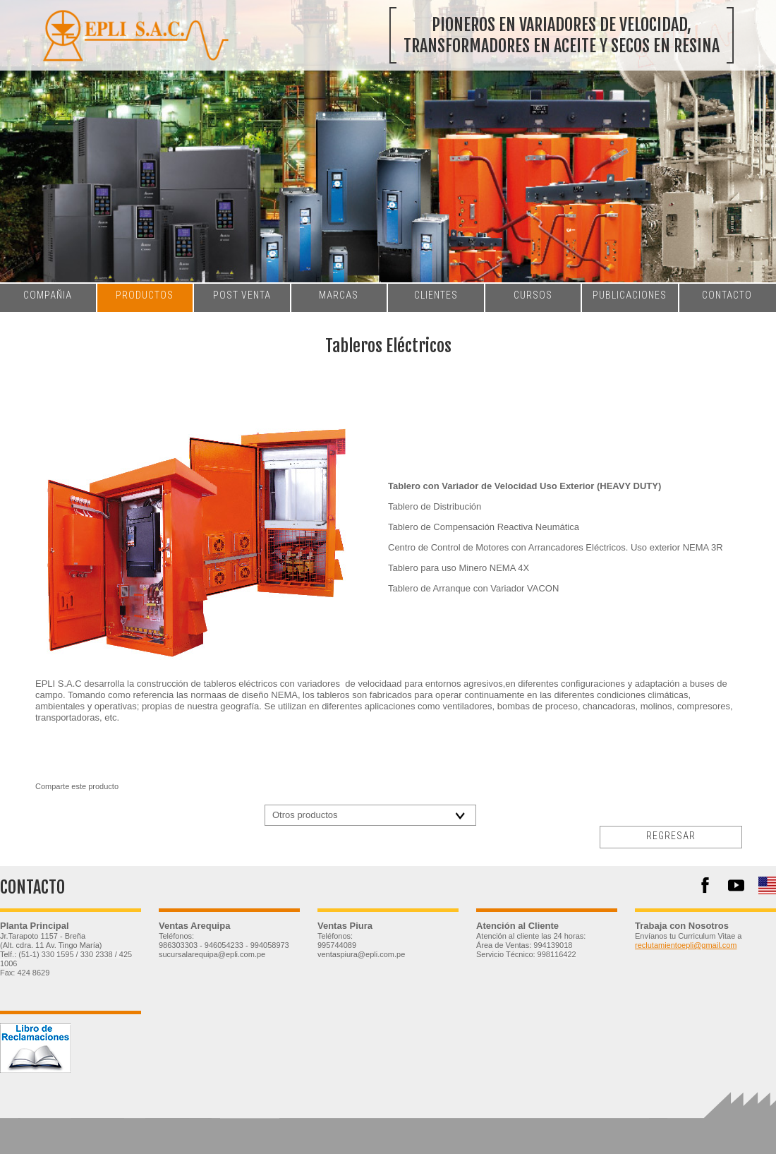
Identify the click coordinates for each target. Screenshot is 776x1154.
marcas (338, 295)
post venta (242, 295)
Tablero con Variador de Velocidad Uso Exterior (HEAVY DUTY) (524, 486)
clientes (436, 295)
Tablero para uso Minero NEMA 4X (458, 568)
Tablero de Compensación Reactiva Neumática (483, 527)
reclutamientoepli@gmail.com (685, 945)
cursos (533, 295)
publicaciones (630, 295)
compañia (47, 295)
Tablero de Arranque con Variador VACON (473, 588)
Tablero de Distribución (434, 506)
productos (145, 295)
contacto (727, 295)
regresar (671, 835)
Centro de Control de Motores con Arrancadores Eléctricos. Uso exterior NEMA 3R (555, 547)
